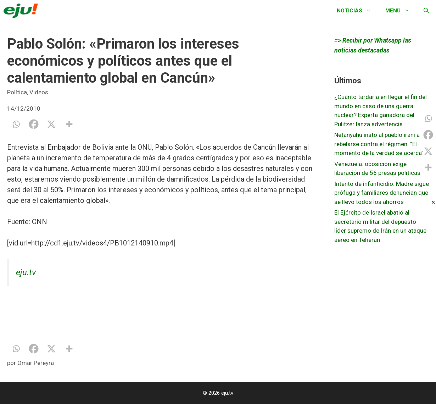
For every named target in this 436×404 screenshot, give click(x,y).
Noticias (357, 10)
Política (17, 92)
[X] (51, 124)
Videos (38, 92)
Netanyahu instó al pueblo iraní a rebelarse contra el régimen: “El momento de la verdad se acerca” (379, 143)
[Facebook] (34, 124)
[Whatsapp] (16, 124)
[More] (69, 124)
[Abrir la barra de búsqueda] (426, 10)
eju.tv (26, 272)
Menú (401, 10)
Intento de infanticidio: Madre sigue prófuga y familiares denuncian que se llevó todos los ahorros (381, 192)
